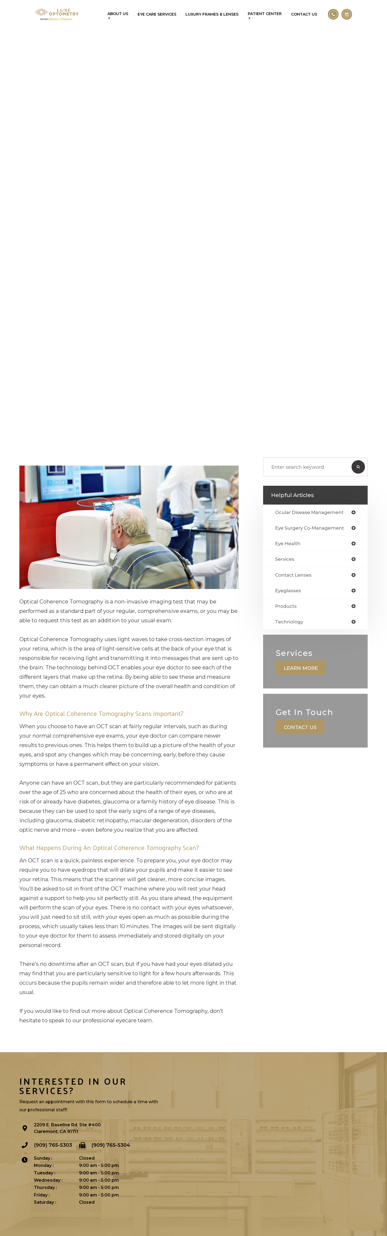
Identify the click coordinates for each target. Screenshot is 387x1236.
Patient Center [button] (265, 15)
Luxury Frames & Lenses (211, 14)
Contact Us (304, 14)
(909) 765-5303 (53, 1145)
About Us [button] (118, 15)
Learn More (301, 670)
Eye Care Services (157, 14)
